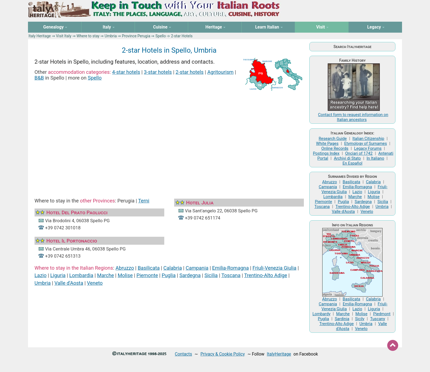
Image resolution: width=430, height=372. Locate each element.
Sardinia (342, 318)
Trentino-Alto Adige (265, 275)
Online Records (335, 148)
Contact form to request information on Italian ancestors (353, 117)
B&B (39, 78)
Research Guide (333, 138)
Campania (197, 268)
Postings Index (326, 153)
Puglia (169, 275)
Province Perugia (136, 36)
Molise (125, 275)
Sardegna (190, 275)
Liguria (58, 275)
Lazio (41, 275)
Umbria (110, 36)
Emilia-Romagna (230, 268)
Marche (105, 275)
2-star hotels (189, 72)
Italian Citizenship (368, 138)
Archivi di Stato (347, 158)
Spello (94, 78)
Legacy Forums (367, 148)
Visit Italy (63, 36)
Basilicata (149, 268)
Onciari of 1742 (359, 153)
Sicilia (210, 275)
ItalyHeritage (279, 354)
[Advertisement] (169, 139)
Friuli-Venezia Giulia (274, 268)
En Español (352, 163)
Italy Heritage (40, 36)
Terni (143, 201)
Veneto (95, 283)
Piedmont (382, 313)
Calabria (172, 268)
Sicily (359, 318)
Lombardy (321, 313)
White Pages (327, 143)
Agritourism (220, 72)
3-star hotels (158, 72)
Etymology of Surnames (365, 143)
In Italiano (375, 158)
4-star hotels (126, 72)
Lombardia (81, 275)
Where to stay (88, 36)
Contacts (183, 354)
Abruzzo (124, 268)
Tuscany (377, 318)
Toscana (231, 275)
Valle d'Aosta (68, 283)
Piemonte (147, 275)
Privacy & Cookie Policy (222, 354)
